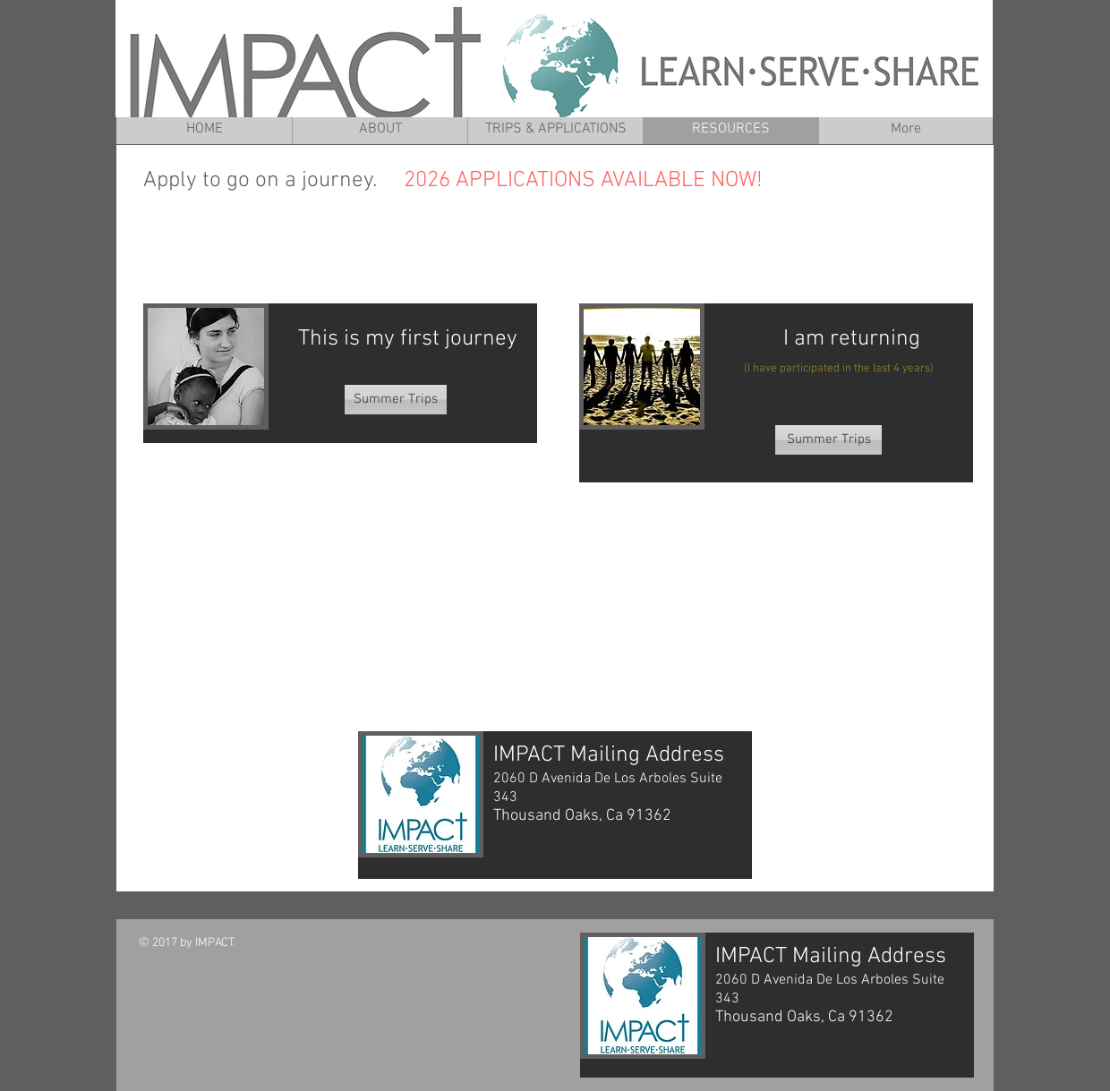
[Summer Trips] (396, 399)
